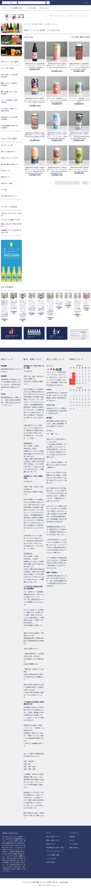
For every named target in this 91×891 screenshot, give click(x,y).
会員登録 (72, 836)
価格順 (81, 37)
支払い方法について (52, 836)
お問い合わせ (73, 847)
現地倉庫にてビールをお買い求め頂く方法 (11, 231)
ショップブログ (51, 858)
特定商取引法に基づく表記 (55, 847)
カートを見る (73, 844)
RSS (47, 862)
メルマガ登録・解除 (52, 855)
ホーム (4, 8)
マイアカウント (74, 833)
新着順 (87, 37)
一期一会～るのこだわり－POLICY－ (11, 214)
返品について (50, 844)
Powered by (45, 885)
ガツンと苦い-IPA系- (33, 24)
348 (84, 183)
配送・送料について (52, 840)
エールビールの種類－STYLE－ (11, 220)
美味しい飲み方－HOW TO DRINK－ (11, 225)
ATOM (53, 862)
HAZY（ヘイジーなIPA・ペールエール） (48, 24)
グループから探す (30, 8)
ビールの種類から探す (14, 8)
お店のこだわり (42, 8)
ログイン (72, 840)
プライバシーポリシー (53, 851)
